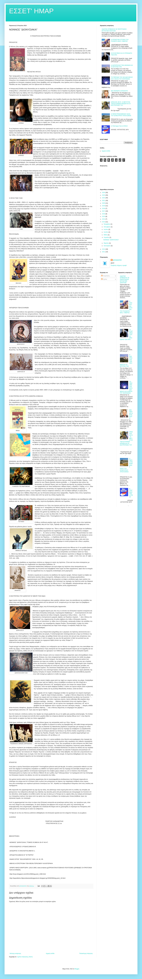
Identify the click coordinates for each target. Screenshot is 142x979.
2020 (104, 203)
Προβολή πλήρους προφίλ (119, 265)
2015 (104, 216)
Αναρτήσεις (105, 276)
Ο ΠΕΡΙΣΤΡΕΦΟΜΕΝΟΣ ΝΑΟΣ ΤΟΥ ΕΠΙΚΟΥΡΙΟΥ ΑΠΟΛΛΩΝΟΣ (121, 114)
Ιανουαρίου (107, 246)
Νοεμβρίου (107, 224)
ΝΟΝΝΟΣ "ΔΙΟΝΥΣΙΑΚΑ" (111, 240)
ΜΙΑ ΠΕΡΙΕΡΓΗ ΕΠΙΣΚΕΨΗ (119, 91)
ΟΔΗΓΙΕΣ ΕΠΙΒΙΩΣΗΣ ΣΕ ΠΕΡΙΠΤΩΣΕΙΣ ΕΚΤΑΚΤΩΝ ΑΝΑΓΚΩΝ (114, 30)
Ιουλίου (106, 229)
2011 (104, 252)
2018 (104, 208)
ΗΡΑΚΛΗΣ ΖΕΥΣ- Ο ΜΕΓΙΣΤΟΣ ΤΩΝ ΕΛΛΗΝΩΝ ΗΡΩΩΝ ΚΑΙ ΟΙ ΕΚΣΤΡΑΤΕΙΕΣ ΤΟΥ (121, 103)
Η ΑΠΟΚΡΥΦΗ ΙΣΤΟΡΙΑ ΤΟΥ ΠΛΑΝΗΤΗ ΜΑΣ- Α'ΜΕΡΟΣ (120, 40)
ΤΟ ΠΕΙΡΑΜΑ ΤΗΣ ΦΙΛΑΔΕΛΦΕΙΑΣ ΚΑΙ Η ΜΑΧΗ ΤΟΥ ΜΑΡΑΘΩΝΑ (122, 78)
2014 (104, 219)
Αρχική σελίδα (50, 953)
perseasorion (117, 260)
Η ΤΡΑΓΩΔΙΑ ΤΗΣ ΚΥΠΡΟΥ (119, 126)
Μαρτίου (106, 243)
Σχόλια (104, 279)
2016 (104, 214)
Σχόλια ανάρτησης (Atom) (25, 957)
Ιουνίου (106, 232)
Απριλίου (107, 237)
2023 (104, 195)
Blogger (77, 969)
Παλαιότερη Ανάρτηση (86, 953)
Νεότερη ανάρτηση (15, 953)
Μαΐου (106, 235)
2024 (104, 192)
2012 (104, 249)
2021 (104, 200)
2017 (104, 211)
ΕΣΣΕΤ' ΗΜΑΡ (31, 11)
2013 (104, 222)
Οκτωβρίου (107, 227)
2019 (104, 206)
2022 (104, 198)
